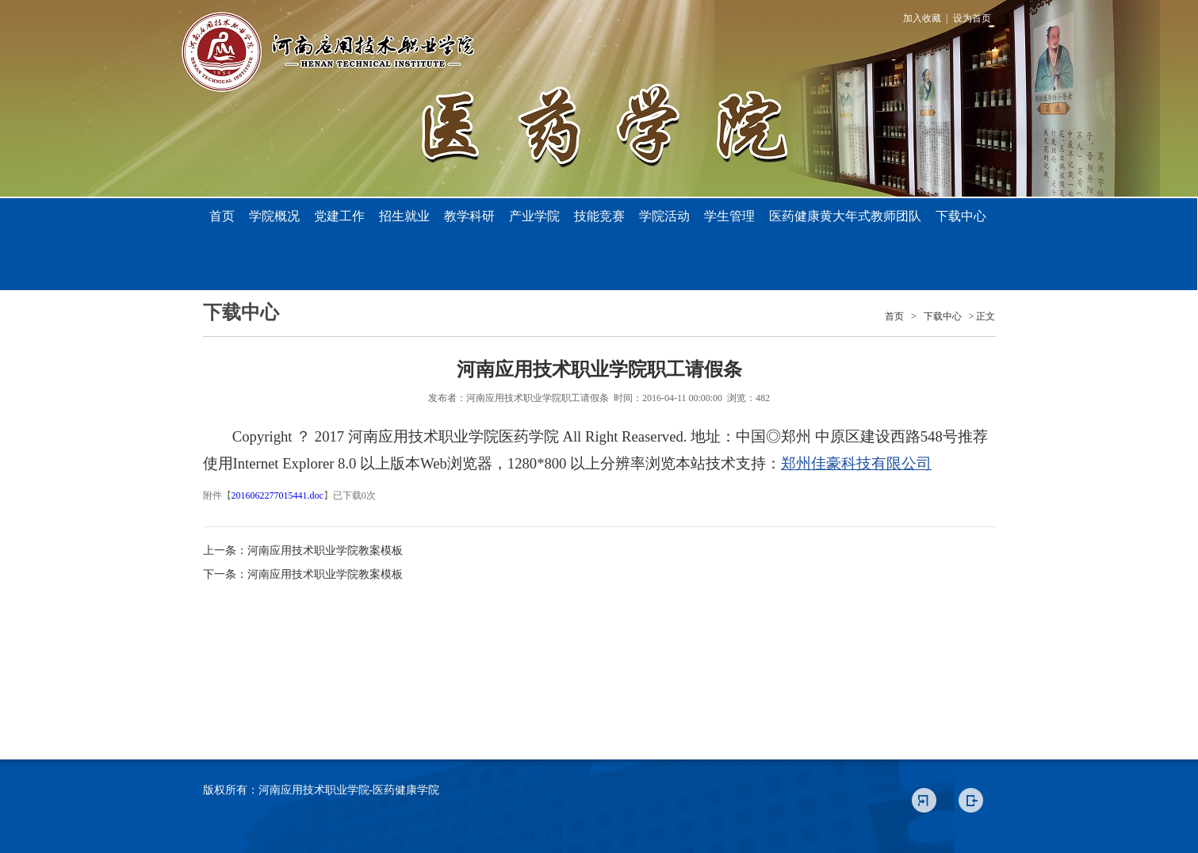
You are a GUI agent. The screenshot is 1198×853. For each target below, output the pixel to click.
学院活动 (664, 216)
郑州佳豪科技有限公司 (856, 463)
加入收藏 (922, 18)
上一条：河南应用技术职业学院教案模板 (303, 551)
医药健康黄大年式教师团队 (845, 216)
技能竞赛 (599, 216)
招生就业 (404, 216)
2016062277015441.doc (277, 495)
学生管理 (729, 216)
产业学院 (534, 216)
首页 (222, 216)
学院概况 (274, 216)
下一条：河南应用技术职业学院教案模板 (303, 574)
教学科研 (469, 216)
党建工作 (339, 216)
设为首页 (972, 18)
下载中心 (961, 216)
